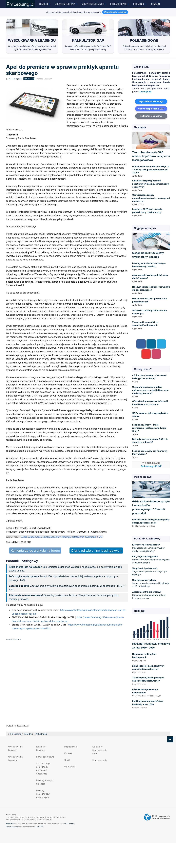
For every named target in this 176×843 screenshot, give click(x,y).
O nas (67, 760)
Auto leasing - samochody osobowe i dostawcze (43, 768)
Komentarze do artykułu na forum (35, 550)
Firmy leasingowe (45, 757)
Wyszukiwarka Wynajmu (15, 758)
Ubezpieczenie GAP (66, 4)
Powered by (157, 817)
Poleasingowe (119, 4)
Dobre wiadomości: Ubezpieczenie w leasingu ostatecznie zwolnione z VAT (62, 536)
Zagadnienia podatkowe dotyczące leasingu (149, 571)
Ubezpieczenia (99, 760)
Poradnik (139, 4)
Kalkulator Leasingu (41, 748)
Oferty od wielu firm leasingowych (96, 550)
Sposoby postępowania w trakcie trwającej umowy (148, 595)
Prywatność (70, 766)
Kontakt (155, 4)
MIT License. (69, 823)
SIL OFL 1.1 (38, 827)
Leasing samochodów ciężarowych (43, 793)
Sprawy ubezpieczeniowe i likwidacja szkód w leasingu (150, 583)
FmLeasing (15, 734)
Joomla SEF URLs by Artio (13, 639)
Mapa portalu (70, 746)
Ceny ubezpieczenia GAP (151, 108)
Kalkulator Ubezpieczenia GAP (99, 750)
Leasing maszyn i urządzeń (45, 782)
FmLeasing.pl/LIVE (151, 466)
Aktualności (41, 734)
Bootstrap (10, 823)
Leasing (44, 4)
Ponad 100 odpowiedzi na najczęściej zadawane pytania (151, 559)
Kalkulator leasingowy (151, 116)
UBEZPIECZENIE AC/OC (93, 4)
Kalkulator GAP (88, 40)
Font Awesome (12, 827)
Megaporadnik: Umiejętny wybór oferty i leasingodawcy (148, 547)
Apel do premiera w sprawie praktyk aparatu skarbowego (62, 70)
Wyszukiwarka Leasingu (32, 40)
